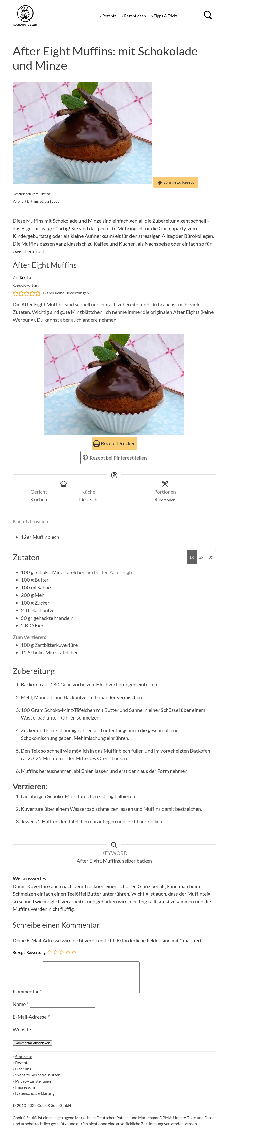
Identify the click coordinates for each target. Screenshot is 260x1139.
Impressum (25, 1093)
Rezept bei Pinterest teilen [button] (114, 458)
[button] (15, 293)
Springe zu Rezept (175, 181)
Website (22, 1035)
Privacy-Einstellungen (34, 1087)
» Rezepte (108, 15)
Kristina (44, 194)
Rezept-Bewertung (29, 952)
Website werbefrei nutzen (37, 1080)
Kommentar (27, 997)
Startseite (23, 1062)
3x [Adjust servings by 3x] (211, 557)
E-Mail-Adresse (31, 1023)
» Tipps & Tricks (164, 15)
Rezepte (22, 1068)
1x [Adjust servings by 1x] (191, 557)
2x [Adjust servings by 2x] (201, 557)
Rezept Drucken (114, 443)
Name (21, 1010)
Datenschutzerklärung (34, 1099)
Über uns (23, 1074)
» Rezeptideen (134, 15)
